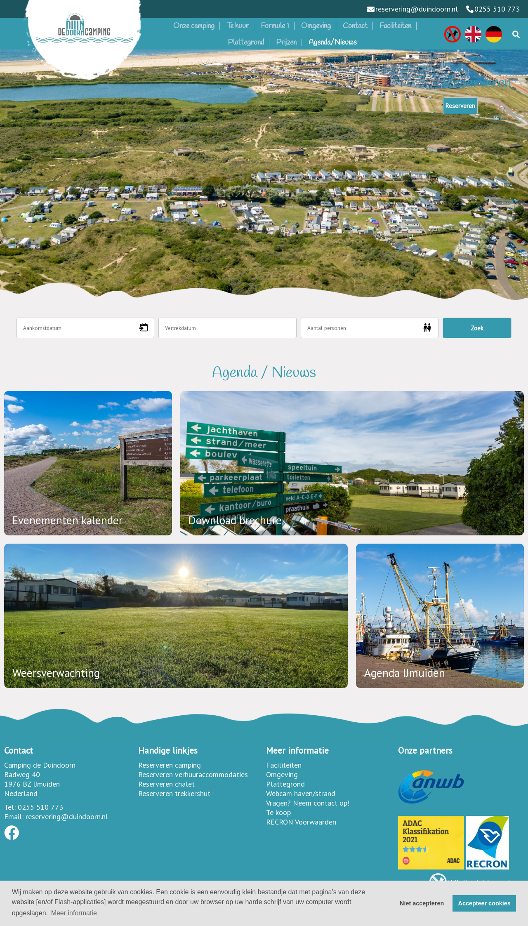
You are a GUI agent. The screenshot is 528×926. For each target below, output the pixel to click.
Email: (14, 816)
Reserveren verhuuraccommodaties (193, 774)
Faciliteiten (395, 26)
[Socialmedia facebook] (11, 835)
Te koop (278, 812)
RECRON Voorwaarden (301, 822)
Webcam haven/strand (300, 793)
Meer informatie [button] (74, 913)
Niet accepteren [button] (422, 903)
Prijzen (286, 42)
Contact (355, 26)
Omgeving (316, 26)
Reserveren (460, 106)
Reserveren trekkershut (174, 793)
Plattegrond (246, 42)
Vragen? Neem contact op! (307, 803)
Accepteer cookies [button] (484, 903)
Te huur (237, 26)
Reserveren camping (169, 765)
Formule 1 (275, 26)
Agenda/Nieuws (333, 42)
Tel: (10, 807)
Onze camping (193, 26)
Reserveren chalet (166, 784)
